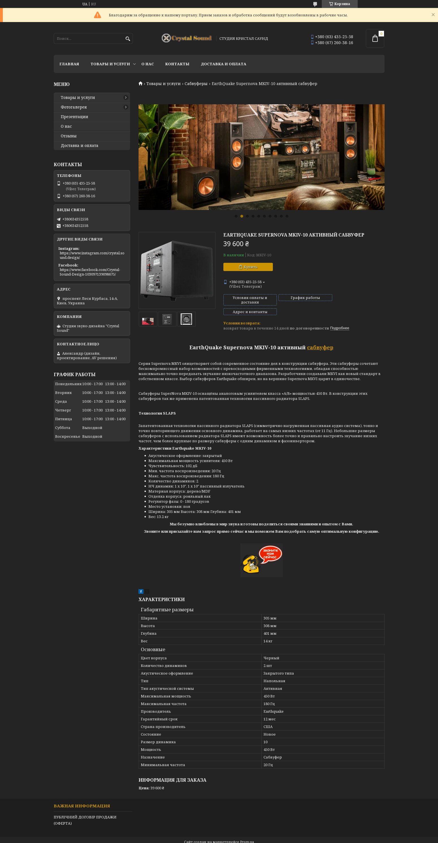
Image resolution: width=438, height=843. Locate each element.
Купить (251, 266)
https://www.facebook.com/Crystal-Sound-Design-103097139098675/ (90, 271)
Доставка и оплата (223, 63)
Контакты (177, 63)
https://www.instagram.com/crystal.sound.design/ (92, 255)
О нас (147, 63)
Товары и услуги (110, 63)
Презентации (74, 116)
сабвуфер (320, 337)
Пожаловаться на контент (222, 837)
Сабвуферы (196, 83)
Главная (69, 63)
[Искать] (128, 39)
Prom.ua (247, 832)
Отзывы (69, 135)
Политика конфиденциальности (280, 837)
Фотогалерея (74, 107)
